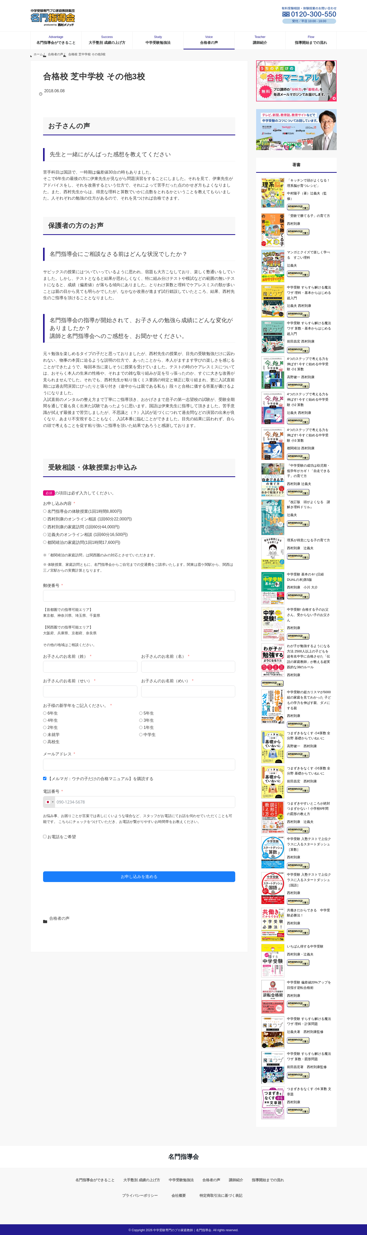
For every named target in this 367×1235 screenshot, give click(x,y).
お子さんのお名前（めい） (165, 681)
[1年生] (140, 727)
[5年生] (140, 713)
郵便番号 (51, 585)
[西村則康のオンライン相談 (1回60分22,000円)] (44, 519)
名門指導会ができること (56, 39)
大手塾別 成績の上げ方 (107, 39)
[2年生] (44, 727)
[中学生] (140, 734)
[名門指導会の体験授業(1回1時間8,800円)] (44, 511)
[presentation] (82, 856)
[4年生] (44, 720)
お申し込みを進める (139, 876)
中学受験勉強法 (158, 39)
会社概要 (179, 1195)
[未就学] (44, 734)
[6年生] (44, 713)
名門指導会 (183, 1156)
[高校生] (44, 741)
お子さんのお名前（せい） (67, 681)
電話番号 (51, 791)
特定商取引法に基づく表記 (221, 1195)
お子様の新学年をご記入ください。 (76, 705)
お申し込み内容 (57, 503)
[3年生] (140, 720)
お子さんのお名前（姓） (65, 656)
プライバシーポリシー (140, 1195)
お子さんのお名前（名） (163, 656)
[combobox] (49, 802)
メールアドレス (57, 754)
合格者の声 (209, 39)
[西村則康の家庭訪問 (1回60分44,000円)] (44, 526)
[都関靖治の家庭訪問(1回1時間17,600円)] (44, 542)
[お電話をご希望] (44, 836)
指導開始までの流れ (311, 39)
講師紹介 (260, 39)
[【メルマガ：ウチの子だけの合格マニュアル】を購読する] (44, 778)
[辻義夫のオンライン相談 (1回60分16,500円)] (44, 534)
